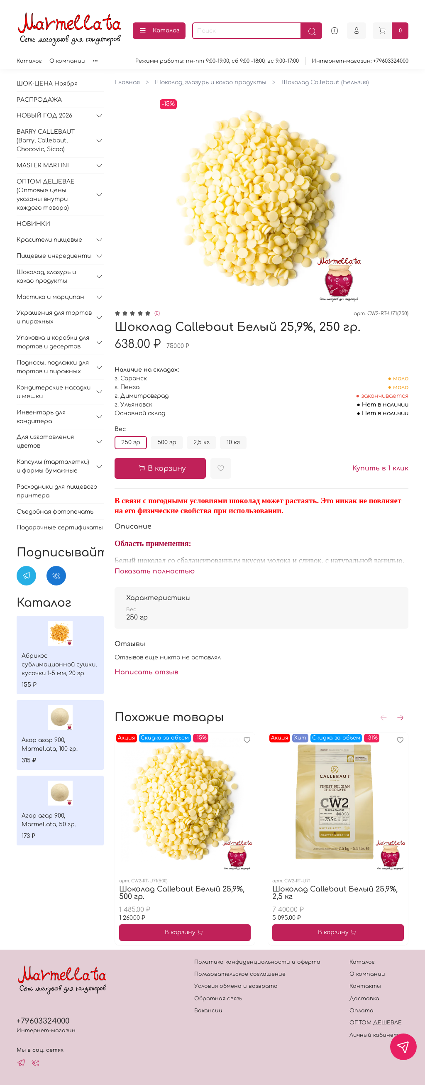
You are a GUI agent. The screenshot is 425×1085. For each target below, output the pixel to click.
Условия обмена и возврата (236, 986)
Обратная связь (218, 999)
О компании (67, 61)
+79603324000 (43, 1021)
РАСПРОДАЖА (39, 100)
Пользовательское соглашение (240, 974)
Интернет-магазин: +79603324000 (360, 61)
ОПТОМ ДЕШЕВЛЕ (375, 1023)
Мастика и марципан (50, 297)
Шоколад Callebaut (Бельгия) (325, 82)
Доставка (364, 999)
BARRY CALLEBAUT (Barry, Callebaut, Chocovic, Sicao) (46, 140)
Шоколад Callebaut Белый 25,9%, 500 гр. (181, 893)
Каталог (159, 30)
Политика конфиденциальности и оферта (257, 962)
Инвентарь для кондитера (41, 416)
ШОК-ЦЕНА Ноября (47, 84)
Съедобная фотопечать (55, 512)
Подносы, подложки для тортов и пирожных (53, 367)
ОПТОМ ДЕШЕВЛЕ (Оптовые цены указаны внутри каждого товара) (46, 195)
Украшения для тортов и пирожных (54, 317)
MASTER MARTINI (43, 165)
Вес (120, 429)
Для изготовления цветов (45, 441)
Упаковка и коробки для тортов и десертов (53, 342)
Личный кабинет (373, 1035)
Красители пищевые (49, 240)
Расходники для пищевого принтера (57, 491)
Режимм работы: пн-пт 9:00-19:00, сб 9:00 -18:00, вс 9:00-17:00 (217, 61)
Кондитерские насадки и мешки (53, 392)
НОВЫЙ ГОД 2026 (44, 116)
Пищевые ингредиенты (54, 256)
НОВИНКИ (33, 224)
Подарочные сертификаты (60, 527)
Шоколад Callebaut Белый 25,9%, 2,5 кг (335, 893)
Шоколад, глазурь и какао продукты (210, 82)
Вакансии (208, 1011)
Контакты (365, 986)
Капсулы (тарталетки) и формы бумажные (53, 466)
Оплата (361, 1011)
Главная (127, 82)
